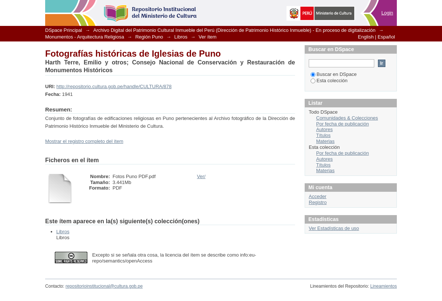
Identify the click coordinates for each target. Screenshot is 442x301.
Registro (318, 202)
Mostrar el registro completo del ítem (84, 141)
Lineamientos (383, 286)
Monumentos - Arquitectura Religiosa (84, 37)
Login (387, 13)
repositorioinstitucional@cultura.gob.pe (104, 286)
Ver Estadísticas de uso (334, 228)
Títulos (323, 135)
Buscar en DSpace (333, 74)
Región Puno (149, 37)
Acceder (318, 196)
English (366, 37)
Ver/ (201, 176)
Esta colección (329, 80)
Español (386, 37)
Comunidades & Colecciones (347, 118)
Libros (180, 37)
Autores (324, 129)
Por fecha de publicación (342, 124)
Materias (325, 141)
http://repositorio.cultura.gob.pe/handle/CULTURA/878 (113, 86)
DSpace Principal (63, 30)
